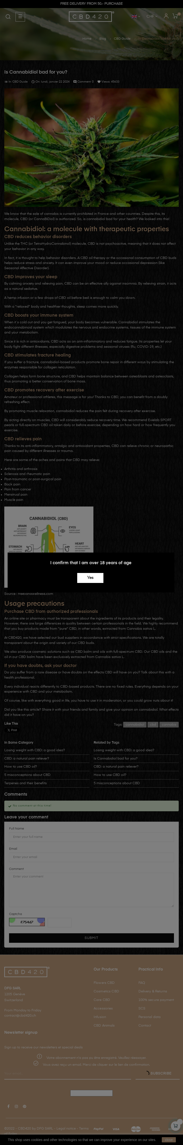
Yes (90, 578)
